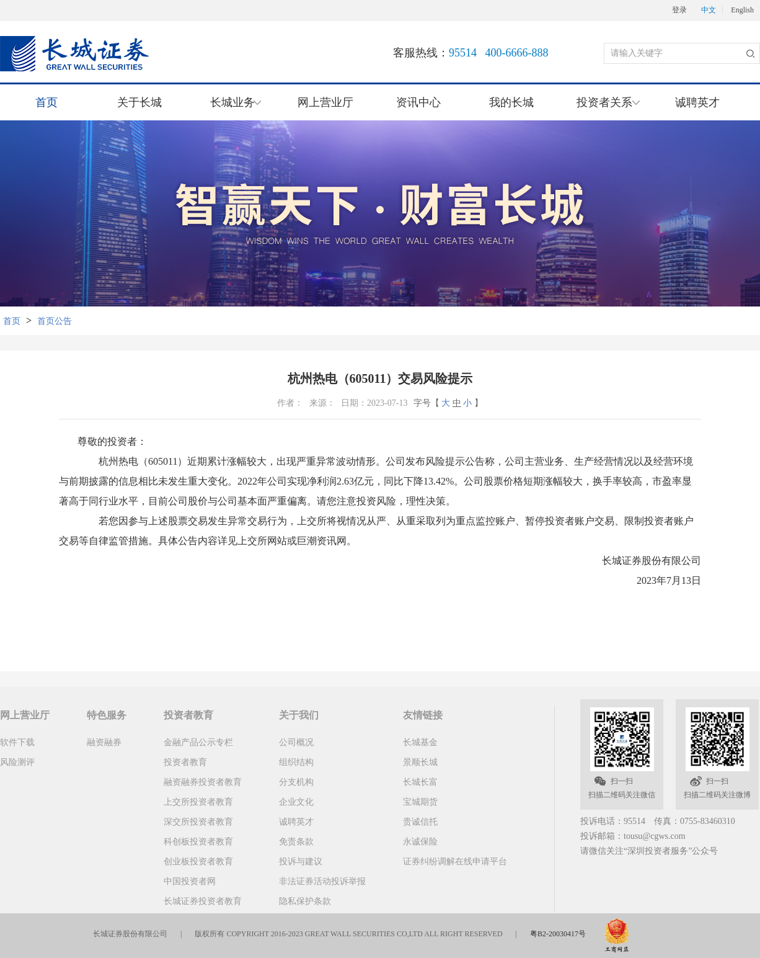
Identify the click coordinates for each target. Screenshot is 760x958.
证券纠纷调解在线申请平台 (455, 861)
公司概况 (296, 742)
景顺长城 (420, 762)
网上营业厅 (325, 102)
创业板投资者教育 (198, 861)
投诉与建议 (300, 861)
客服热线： (471, 53)
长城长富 (420, 782)
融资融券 (104, 742)
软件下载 (17, 742)
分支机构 (296, 782)
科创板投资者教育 (198, 841)
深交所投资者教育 (198, 821)
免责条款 (296, 841)
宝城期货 (420, 802)
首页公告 (54, 321)
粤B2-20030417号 (558, 933)
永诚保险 (420, 841)
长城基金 (420, 742)
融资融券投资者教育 (203, 782)
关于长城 (139, 102)
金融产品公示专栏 (198, 742)
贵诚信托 (420, 821)
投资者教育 (185, 762)
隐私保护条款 (305, 901)
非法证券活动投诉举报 (322, 881)
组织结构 (296, 762)
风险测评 (17, 762)
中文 (708, 10)
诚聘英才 (697, 102)
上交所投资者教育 (198, 802)
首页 (46, 102)
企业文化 (296, 802)
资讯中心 (418, 102)
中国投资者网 (190, 881)
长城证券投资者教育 (203, 901)
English (742, 10)
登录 (679, 10)
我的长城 (511, 102)
